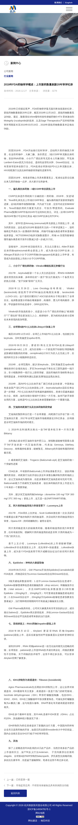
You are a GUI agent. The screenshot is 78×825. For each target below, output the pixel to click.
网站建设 (32, 820)
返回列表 (15, 793)
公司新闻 (8, 71)
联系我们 (58, 3)
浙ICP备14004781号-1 (38, 809)
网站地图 (40, 813)
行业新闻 (8, 76)
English (69, 3)
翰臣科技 (45, 820)
